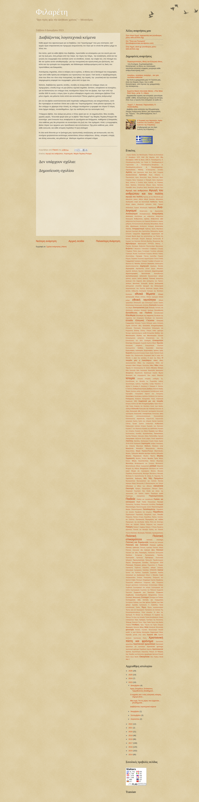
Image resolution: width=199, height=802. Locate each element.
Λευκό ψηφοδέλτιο (157, 438)
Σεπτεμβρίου (136, 715)
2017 (131, 743)
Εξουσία (160, 335)
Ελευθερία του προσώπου (154, 318)
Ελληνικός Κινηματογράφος (153, 325)
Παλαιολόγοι (151, 502)
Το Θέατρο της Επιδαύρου (142, 615)
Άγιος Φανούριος (149, 187)
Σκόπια (160, 570)
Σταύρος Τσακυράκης (144, 577)
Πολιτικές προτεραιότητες (154, 533)
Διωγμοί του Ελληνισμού (153, 286)
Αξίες (127, 226)
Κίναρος (128, 403)
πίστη (147, 522)
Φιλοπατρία (159, 627)
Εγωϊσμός (129, 294)
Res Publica (154, 657)
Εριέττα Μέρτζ (151, 343)
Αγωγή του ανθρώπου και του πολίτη (144, 192)
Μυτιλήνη (129, 476)
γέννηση (160, 251)
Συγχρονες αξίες (149, 582)
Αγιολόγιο (143, 175)
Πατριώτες (129, 517)
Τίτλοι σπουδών (146, 612)
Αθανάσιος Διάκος (132, 199)
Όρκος (161, 488)
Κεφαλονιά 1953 (131, 401)
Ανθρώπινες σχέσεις (141, 219)
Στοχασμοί (146, 580)
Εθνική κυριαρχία (152, 297)
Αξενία (161, 224)
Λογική (151, 441)
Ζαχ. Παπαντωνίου (137, 355)
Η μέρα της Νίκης (154, 358)
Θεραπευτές (138, 373)
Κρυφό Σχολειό (138, 423)
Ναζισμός (138, 478)
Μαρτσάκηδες (158, 451)
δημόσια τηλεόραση (144, 271)
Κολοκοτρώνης (130, 418)
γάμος (140, 251)
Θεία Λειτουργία (141, 370)
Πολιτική (131, 535)
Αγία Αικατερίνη (138, 172)
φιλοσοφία (130, 630)
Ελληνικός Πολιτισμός (133, 328)
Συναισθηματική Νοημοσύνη (146, 595)
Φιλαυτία (136, 627)
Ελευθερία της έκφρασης (145, 315)
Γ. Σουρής (160, 248)
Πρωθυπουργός (158, 560)
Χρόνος (128, 651)
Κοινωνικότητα (158, 416)
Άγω (161, 187)
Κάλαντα (155, 389)
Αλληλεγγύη (143, 207)
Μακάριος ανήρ (157, 446)
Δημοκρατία (130, 268)
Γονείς (161, 258)
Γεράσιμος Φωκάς (131, 253)
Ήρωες (128, 368)
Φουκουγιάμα (153, 630)
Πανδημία (159, 504)
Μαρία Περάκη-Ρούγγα (83, 154)
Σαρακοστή (129, 567)
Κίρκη (156, 403)
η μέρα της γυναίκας (139, 358)
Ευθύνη (140, 348)
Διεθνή (140, 278)
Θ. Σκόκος (147, 368)
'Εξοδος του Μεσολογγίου (139, 155)
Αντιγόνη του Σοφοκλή (143, 221)
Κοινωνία (135, 408)
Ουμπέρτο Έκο (139, 491)
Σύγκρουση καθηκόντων (134, 582)
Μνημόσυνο (144, 468)
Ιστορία (130, 378)
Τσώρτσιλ (135, 622)
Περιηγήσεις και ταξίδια (154, 519)
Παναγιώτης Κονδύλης (148, 504)
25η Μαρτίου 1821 (152, 157)
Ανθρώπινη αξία (157, 219)
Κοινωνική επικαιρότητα (142, 413)
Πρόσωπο (149, 560)
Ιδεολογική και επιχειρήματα (136, 375)
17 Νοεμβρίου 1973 (133, 157)
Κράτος (135, 421)
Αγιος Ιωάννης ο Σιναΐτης (134, 182)
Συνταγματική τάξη (133, 600)
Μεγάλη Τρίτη (153, 458)
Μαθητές (148, 446)
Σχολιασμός (143, 605)
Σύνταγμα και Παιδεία (156, 597)
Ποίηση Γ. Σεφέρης (139, 527)
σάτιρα (153, 567)
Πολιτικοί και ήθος (132, 552)
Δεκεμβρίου (135, 685)
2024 (131, 678)
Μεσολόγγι (129, 463)
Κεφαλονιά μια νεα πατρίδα (150, 401)
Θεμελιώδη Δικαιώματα (155, 370)
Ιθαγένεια (160, 375)
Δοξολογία (149, 288)
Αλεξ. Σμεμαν (158, 204)
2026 (131, 671)
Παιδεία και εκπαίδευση (145, 499)
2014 (131, 754)
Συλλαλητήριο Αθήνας (156, 585)
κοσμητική (129, 421)
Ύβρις (144, 622)
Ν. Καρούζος (156, 476)
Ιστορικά (140, 378)
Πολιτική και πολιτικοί (137, 545)
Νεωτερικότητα (130, 481)
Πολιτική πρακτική (146, 547)
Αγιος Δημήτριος (157, 180)
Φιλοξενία (152, 627)
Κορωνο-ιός (150, 418)
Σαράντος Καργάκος (142, 567)
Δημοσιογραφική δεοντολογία (138, 273)
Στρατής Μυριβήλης (157, 580)
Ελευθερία (130, 315)
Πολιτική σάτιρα (158, 547)
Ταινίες (138, 607)
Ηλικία (161, 365)
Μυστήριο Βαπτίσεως (150, 473)
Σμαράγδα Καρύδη (156, 572)
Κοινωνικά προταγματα (148, 411)
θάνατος (154, 368)
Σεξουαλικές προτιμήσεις (134, 570)
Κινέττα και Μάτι (136, 403)
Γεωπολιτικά (142, 253)
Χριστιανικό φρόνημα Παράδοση (136, 649)
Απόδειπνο (143, 226)
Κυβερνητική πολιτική (133, 426)
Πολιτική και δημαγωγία (137, 542)
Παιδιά (144, 502)
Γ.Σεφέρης (129, 251)
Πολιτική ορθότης (156, 545)
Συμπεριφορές (135, 590)
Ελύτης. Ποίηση (146, 330)
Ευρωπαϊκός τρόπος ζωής (153, 350)
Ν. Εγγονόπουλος (138, 476)
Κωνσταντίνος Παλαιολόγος (153, 433)
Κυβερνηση (149, 423)
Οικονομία (130, 488)
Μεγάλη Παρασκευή (133, 456)
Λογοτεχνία (68, 154)
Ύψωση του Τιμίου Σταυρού (154, 625)
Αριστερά (129, 231)
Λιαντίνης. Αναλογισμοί (141, 441)
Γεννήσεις (153, 251)
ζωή (153, 355)
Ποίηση (129, 527)
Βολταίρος (135, 246)
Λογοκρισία (137, 443)
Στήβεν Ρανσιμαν (136, 580)
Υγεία (149, 622)
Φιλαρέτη (52, 11)
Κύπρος (143, 426)
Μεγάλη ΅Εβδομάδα (132, 453)
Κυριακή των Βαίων (141, 431)
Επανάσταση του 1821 (134, 340)
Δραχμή (156, 288)
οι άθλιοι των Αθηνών (143, 486)
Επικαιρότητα (158, 340)
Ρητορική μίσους (140, 565)
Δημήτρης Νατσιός (156, 266)
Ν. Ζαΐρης (148, 476)
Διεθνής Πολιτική (149, 278)
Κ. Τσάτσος (159, 386)
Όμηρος (137, 488)
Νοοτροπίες (140, 483)
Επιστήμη (129, 343)
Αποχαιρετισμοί (138, 229)
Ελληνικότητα (146, 328)
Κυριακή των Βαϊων (156, 431)
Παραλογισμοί (130, 514)
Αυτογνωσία (157, 238)
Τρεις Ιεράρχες (140, 620)
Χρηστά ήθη (152, 635)
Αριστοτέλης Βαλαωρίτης (150, 231)
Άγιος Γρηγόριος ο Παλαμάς (142, 180)
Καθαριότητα (137, 389)
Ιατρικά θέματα (158, 373)
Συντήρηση (129, 602)
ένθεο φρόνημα (158, 330)
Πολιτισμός (143, 552)
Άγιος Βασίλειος (153, 177)
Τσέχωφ (128, 622)
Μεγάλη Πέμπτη (149, 456)
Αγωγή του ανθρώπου (54, 154)
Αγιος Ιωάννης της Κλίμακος (153, 182)
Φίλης (142, 627)
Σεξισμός (160, 567)
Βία (162, 241)
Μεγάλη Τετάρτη (141, 458)
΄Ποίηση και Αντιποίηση (155, 155)
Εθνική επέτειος (140, 297)
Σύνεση (160, 595)
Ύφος (142, 625)
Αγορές (157, 187)
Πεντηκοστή (140, 519)
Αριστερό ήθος (137, 231)
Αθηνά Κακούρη (149, 199)
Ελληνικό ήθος (136, 325)
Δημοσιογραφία (157, 271)
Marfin (137, 657)
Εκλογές (152, 307)
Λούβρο (153, 443)
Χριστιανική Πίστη (139, 638)
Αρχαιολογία (145, 233)
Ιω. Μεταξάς (140, 381)
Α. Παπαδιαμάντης (155, 160)
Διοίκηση (128, 283)
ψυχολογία (148, 654)
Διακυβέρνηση (158, 273)
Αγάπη (129, 172)
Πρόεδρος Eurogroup (134, 555)
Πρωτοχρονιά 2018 (156, 562)
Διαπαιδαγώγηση (132, 276)
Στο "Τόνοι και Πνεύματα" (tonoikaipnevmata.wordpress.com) (139, 42)
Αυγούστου (135, 719)
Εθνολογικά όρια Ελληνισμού (143, 302)
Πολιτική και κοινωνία (156, 542)
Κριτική (154, 421)
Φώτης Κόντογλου (143, 632)
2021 (131, 728)
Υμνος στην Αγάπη (157, 622)
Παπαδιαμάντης (149, 509)
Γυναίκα (150, 261)
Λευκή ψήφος (146, 438)
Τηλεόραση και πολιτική (152, 610)
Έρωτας (160, 343)
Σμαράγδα (145, 572)
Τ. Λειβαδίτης (153, 605)
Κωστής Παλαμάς (131, 436)
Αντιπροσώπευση (137, 224)
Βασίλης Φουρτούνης (153, 241)
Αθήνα (141, 199)
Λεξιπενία (138, 438)
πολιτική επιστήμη (154, 540)
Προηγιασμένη (149, 555)
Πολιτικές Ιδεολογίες (138, 533)
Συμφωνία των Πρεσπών (144, 592)
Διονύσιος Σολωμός (140, 283)
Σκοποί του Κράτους (133, 572)
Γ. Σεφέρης (152, 248)
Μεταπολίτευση (130, 466)
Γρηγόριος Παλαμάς (140, 261)
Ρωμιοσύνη (151, 565)
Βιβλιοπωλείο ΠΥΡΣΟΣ (146, 243)
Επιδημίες (148, 340)
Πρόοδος (160, 555)
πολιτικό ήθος (149, 550)
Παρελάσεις (139, 514)
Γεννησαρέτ (146, 251)
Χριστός (149, 649)
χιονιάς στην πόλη (139, 634)
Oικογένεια (144, 656)
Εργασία (143, 343)
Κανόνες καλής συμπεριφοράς (140, 391)
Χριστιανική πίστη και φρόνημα (144, 639)
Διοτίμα (151, 283)
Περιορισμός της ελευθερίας (135, 522)
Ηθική (155, 360)
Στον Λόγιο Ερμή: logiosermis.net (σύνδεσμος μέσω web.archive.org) (144, 36)
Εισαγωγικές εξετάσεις (142, 305)
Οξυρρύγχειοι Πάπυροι (149, 488)
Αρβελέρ (148, 229)
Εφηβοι (128, 355)
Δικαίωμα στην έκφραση (134, 281)
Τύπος (140, 622)
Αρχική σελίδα (76, 241)
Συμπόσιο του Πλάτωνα (148, 590)
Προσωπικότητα (138, 560)
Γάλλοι (135, 251)
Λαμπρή (160, 436)
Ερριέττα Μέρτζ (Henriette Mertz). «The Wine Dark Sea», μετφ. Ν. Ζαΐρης (145, 92)
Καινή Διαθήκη (147, 389)
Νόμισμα (128, 483)
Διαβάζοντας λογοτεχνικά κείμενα (143, 707)
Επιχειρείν (136, 343)
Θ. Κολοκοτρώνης (137, 368)
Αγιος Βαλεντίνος (141, 177)
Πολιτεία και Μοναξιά (140, 529)
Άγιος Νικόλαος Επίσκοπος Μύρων (138, 185)
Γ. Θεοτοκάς (144, 248)
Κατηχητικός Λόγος (148, 398)
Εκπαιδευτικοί (158, 313)
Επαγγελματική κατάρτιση (135, 338)
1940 (142, 157)
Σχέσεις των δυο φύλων (142, 602)
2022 (131, 724)
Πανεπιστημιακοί (136, 509)
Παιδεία (130, 498)
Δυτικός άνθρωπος (132, 291)
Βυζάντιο (129, 248)
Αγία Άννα (148, 172)
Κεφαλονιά (159, 398)
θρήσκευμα (147, 373)
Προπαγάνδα (130, 557)
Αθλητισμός (159, 199)
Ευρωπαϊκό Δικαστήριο (154, 348)
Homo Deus (130, 657)
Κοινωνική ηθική (157, 413)
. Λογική (128, 155)
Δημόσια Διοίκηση (132, 271)
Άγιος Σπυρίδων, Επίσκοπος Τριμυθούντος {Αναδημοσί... (142, 690)
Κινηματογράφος (148, 403)
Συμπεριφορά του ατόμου (141, 587)
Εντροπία (150, 333)
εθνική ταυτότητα (144, 299)
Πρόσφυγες (149, 557)
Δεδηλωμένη (159, 263)
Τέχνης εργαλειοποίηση (155, 607)
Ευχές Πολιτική (154, 353)
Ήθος (156, 365)
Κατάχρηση (130, 398)
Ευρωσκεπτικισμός (139, 353)
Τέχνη (144, 607)
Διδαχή (161, 276)
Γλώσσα (134, 258)
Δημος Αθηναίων (157, 268)
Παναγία (160, 502)
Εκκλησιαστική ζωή (140, 307)
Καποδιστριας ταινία (156, 391)
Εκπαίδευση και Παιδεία (139, 312)
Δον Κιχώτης (140, 288)
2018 (131, 739)
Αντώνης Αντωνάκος (151, 224)
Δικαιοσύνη (159, 278)
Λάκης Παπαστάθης (151, 436)
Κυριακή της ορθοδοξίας (150, 428)
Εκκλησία (153, 305)
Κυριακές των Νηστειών (155, 426)
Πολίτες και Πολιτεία (156, 529)
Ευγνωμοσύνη (130, 348)
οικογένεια (158, 486)
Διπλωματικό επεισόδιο (134, 286)
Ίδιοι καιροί (151, 375)
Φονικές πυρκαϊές (141, 630)
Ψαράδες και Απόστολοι (136, 654)
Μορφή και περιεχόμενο (140, 471)
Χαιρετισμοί (154, 632)
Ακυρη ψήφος (131, 204)
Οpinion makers (143, 493)
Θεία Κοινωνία (130, 370)
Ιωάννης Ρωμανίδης (142, 384)
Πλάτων (142, 524)
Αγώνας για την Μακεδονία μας (153, 197)
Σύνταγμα (145, 597)
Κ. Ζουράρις (134, 386)
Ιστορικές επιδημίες (152, 378)
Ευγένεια (160, 345)
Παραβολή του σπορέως (143, 512)
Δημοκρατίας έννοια (143, 268)
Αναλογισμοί (131, 213)
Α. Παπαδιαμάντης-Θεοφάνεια (148, 165)
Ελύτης (136, 330)
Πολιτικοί (159, 550)
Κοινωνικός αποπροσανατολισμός (138, 416)
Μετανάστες (159, 463)
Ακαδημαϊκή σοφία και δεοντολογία (137, 202)
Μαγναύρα (139, 446)
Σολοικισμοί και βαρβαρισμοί (135, 575)
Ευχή (161, 353)
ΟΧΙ (136, 493)
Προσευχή (139, 557)
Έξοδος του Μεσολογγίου (146, 335)
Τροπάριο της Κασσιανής (154, 620)
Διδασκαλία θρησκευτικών (148, 276)
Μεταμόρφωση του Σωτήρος (144, 463)
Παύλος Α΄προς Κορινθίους (142, 517)
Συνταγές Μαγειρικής (133, 597)
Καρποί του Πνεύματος (154, 394)
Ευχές (147, 353)
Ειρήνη (156, 302)
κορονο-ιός (141, 418)
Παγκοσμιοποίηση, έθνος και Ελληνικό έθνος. (145, 62)
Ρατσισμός (129, 565)
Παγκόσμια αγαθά (157, 493)
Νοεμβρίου (135, 711)
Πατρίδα (160, 514)
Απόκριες (151, 226)
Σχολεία (135, 605)
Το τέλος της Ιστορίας (138, 617)
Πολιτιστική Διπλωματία (155, 552)
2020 (131, 732)
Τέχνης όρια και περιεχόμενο (135, 610)
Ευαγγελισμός (149, 345)
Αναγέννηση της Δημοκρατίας (151, 211)
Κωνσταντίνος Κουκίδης (134, 433)
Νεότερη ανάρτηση (46, 241)
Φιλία (146, 627)
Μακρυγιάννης (150, 448)
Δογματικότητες (130, 288)
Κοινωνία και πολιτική (147, 408)
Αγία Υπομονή (158, 172)
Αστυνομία (135, 238)
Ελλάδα (129, 320)
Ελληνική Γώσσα (140, 323)
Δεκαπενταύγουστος (132, 266)
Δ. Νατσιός (136, 263)
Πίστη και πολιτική (132, 524)
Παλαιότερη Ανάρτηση (108, 241)
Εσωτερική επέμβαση (134, 345)
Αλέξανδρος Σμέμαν (132, 207)
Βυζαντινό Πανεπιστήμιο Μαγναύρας (151, 246)
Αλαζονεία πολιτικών (145, 204)
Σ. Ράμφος (159, 565)
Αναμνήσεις (157, 213)
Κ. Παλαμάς (151, 386)
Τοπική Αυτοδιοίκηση (151, 617)
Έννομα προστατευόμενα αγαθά (136, 333)
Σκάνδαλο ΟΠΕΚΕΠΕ (150, 570)
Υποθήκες (135, 625)
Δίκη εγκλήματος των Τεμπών (153, 281)
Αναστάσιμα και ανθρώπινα (144, 216)
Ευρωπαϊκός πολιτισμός (134, 350)
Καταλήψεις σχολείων (141, 396)
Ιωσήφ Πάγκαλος (155, 384)
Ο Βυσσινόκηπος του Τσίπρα (153, 483)
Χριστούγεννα (157, 649)
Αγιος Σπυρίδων (138, 187)
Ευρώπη (129, 353)
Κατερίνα (138, 398)
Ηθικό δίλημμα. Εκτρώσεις (140, 365)
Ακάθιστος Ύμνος (156, 202)
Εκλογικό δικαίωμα (147, 310)
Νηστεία (160, 481)
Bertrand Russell (157, 654)
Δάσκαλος (151, 263)
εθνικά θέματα (145, 293)
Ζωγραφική (147, 355)
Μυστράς (160, 473)
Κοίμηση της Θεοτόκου (142, 406)
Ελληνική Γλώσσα (144, 320)
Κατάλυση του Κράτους (155, 396)
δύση (161, 288)
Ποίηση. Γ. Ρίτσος (151, 527)
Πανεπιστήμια (131, 507)
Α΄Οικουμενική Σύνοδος (154, 170)
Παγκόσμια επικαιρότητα (135, 496)
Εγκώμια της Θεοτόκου (155, 291)
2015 (131, 751)
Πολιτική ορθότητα (132, 547)
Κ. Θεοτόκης (143, 386)
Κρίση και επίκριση (144, 421)
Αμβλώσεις (152, 207)
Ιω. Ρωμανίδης (151, 381)
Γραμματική (130, 261)
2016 (131, 747)
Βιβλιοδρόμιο (131, 244)
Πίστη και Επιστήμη (156, 522)
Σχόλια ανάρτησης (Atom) (56, 247)
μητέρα (153, 466)
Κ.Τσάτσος (129, 389)
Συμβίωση (129, 587)
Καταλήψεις (130, 396)
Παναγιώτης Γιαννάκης (133, 504)
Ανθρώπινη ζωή (131, 221)
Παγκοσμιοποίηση (156, 496)
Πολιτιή (128, 533)
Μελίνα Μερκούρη (156, 461)
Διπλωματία (159, 283)
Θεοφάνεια (129, 373)
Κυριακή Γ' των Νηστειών (134, 428)
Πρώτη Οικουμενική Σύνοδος (137, 562)
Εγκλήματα (142, 291)
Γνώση (156, 258)
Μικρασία (160, 466)
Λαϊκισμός (141, 436)
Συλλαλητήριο (143, 585)
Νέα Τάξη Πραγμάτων (153, 478)
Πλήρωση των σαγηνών (154, 524)
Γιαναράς (139, 256)
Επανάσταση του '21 (154, 338)
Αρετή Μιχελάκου (157, 229)
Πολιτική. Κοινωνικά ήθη (134, 550)
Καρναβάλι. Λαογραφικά (134, 394)
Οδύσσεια (129, 486)
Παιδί (138, 502)
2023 (131, 682)
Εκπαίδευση (159, 310)
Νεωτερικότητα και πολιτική (146, 481)
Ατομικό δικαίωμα (146, 238)
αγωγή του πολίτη (134, 196)
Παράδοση (158, 512)
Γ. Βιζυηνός (136, 248)
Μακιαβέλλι (139, 448)
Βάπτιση (143, 241)
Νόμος (134, 483)
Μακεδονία (129, 448)
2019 (131, 735)
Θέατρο (160, 368)
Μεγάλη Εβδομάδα (157, 453)
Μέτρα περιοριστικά (142, 466)
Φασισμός (129, 627)
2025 (131, 675)
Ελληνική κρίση (151, 323)
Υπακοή (128, 625)
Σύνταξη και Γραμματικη (153, 600)
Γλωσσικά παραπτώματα (145, 258)
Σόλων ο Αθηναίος (152, 575)
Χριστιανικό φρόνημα (155, 646)
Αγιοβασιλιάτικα (131, 175)
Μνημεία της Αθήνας (132, 468)
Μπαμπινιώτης (137, 473)
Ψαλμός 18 (153, 651)
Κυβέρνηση (159, 423)
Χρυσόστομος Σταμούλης (140, 651)
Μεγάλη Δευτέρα (144, 453)
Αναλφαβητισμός (145, 214)
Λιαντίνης (129, 441)
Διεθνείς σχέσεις (131, 278)
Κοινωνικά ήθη (135, 411)
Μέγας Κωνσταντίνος (140, 461)
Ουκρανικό (129, 491)
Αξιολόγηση (134, 226)
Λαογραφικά (130, 438)
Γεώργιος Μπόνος (152, 253)
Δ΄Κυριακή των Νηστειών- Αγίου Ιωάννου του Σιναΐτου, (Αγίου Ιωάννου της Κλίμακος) (149, 122)
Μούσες (153, 471)
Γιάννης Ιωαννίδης (150, 256)
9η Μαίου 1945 (144, 160)
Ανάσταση (129, 216)
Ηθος (152, 365)
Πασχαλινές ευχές (150, 514)
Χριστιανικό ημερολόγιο (144, 644)
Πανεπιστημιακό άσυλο (143, 507)
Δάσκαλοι (144, 263)
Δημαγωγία (144, 266)
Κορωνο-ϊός (159, 418)
